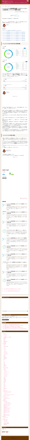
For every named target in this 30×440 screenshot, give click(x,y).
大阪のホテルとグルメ (7, 405)
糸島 (4, 413)
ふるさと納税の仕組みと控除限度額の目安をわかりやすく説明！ (11, 289)
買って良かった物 (4, 419)
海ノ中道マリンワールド (7, 398)
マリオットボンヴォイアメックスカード (9, 394)
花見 (4, 389)
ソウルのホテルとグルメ (7, 402)
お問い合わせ (8, 437)
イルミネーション (6, 397)
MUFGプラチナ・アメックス (7, 391)
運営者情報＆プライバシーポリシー (15, 437)
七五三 (4, 377)
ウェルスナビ (25, 11)
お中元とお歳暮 (6, 346)
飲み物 (4, 364)
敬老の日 (5, 381)
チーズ (4, 350)
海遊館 (4, 399)
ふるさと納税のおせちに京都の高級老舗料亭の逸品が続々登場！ (11, 324)
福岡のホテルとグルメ (7, 412)
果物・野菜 (5, 358)
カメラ (4, 347)
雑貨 (4, 363)
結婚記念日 (5, 388)
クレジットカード (4, 390)
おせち (4, 345)
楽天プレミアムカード (7, 395)
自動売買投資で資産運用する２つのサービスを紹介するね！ (17, 145)
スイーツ (5, 349)
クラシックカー (6, 420)
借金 (4, 340)
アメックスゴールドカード (7, 392)
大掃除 (4, 378)
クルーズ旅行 (5, 401)
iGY (26, 198)
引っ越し (5, 380)
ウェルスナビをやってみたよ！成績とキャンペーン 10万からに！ (16, 230)
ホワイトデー (5, 376)
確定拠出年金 (5, 341)
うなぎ (4, 344)
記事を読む (8, 243)
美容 (4, 418)
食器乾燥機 (5, 424)
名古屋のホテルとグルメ (7, 404)
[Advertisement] (15, 101)
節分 (4, 387)
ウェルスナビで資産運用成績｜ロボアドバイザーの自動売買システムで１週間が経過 (13, 33)
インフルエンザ (6, 417)
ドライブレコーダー (6, 422)
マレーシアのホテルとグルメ (7, 403)
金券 (4, 362)
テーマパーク (4, 396)
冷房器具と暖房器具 (6, 423)
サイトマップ (21, 437)
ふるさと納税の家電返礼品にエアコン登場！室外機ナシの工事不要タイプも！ (12, 327)
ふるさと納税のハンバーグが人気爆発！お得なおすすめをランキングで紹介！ (12, 325)
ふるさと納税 (4, 343)
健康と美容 (3, 416)
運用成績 (23, 198)
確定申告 (5, 342)
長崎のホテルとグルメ (7, 414)
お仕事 (4, 333)
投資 (21, 198)
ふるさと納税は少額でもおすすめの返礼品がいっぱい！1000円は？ (11, 326)
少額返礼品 (5, 357)
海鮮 (4, 359)
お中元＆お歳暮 (6, 367)
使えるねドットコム (7, 1)
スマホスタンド (6, 421)
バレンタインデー (6, 374)
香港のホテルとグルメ (7, 415)
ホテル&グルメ (4, 400)
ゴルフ (4, 348)
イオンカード (5, 393)
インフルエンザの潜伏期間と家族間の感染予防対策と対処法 (11, 291)
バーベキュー (5, 375)
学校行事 (5, 379)
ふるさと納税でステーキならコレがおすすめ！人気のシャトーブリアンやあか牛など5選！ (14, 328)
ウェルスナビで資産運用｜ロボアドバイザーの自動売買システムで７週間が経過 (13, 155)
